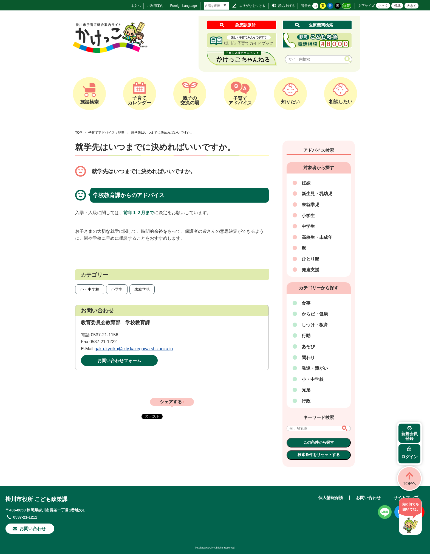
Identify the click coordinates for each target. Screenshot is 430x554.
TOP (78, 133)
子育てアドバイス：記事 (106, 133)
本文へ (136, 6)
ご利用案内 (155, 6)
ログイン (409, 456)
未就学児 (142, 289)
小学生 (117, 289)
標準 (397, 6)
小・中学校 (89, 289)
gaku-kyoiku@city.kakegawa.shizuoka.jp (134, 348)
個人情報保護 (330, 498)
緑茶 (346, 6)
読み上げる (286, 6)
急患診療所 (245, 25)
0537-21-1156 (104, 334)
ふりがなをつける (252, 6)
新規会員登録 (409, 436)
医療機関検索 (321, 25)
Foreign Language (183, 6)
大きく (412, 6)
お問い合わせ (32, 528)
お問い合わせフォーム (119, 360)
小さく (383, 6)
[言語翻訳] (216, 6)
